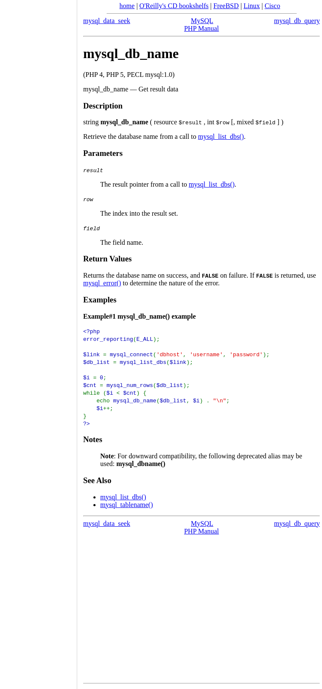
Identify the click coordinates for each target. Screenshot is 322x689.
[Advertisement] (38, 341)
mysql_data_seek (106, 20)
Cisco (272, 5)
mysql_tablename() (126, 504)
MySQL (202, 20)
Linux (252, 5)
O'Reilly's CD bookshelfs (174, 5)
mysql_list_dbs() (221, 136)
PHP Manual (201, 28)
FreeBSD (226, 5)
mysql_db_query (297, 20)
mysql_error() (102, 283)
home (127, 5)
